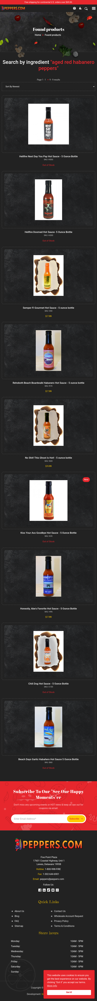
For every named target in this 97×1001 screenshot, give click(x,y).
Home (38, 35)
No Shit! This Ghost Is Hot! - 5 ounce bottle (48, 457)
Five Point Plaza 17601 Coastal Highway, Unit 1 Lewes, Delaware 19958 (49, 861)
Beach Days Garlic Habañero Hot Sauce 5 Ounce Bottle (48, 759)
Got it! (69, 992)
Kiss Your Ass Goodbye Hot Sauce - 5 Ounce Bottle (48, 532)
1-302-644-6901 (51, 874)
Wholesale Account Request (68, 916)
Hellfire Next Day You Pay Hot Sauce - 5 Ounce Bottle (48, 156)
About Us (19, 911)
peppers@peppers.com (52, 879)
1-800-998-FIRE (53, 869)
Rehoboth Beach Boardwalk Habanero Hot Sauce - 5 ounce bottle (48, 382)
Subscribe (76, 818)
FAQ (17, 921)
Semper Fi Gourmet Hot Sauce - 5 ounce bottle (48, 307)
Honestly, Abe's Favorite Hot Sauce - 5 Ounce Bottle (48, 608)
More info (52, 985)
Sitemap (19, 926)
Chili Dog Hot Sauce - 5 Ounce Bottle (48, 683)
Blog (17, 916)
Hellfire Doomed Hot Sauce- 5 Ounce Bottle (48, 232)
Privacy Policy (61, 921)
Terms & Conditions (64, 926)
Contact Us (60, 911)
